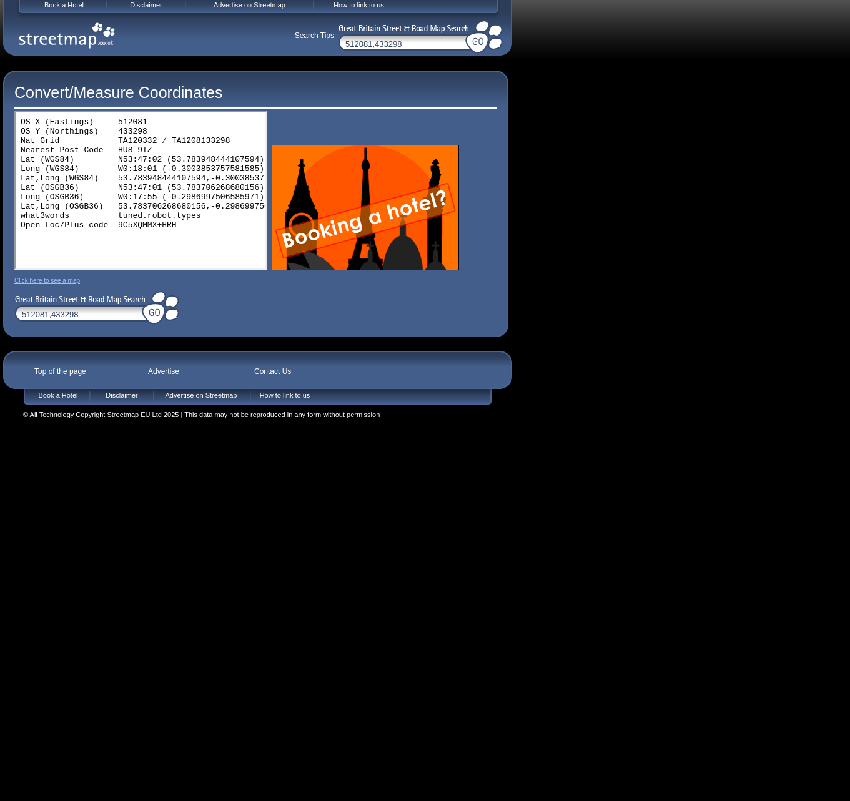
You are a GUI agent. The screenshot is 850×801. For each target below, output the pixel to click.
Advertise (163, 371)
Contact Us (272, 371)
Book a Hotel (58, 395)
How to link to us (285, 395)
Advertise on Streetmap (201, 395)
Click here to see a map (47, 280)
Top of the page (60, 371)
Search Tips (314, 35)
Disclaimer (121, 395)
